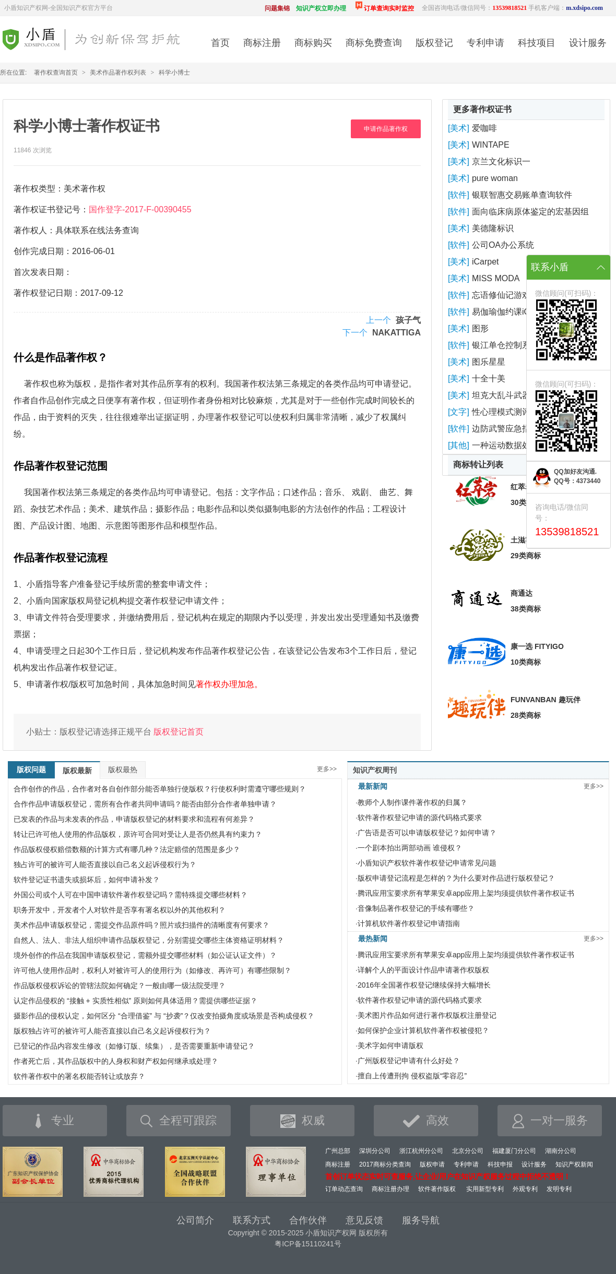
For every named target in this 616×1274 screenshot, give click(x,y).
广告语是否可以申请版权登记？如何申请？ (427, 832)
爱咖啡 (484, 128)
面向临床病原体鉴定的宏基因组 (530, 211)
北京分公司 (467, 1151)
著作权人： (34, 230)
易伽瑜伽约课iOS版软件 (516, 311)
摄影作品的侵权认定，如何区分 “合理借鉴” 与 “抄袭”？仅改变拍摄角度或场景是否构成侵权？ (164, 1016)
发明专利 (559, 1189)
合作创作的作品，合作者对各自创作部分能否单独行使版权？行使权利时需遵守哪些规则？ (160, 789)
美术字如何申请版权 (390, 1045)
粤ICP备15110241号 (308, 1244)
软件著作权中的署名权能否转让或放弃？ (79, 1076)
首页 (220, 43)
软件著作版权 (437, 1189)
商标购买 (313, 43)
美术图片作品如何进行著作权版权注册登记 (427, 1015)
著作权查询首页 (56, 72)
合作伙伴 (308, 1220)
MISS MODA (496, 278)
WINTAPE (491, 144)
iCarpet (485, 261)
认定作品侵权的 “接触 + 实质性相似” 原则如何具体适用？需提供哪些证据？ (135, 1000)
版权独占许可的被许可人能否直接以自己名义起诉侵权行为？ (112, 1031)
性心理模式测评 (501, 411)
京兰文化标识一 (501, 161)
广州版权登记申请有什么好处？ (409, 1060)
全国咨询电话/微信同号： (474, 7)
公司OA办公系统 (503, 245)
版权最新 (77, 770)
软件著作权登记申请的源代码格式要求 (420, 817)
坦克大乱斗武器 (501, 395)
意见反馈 (364, 1220)
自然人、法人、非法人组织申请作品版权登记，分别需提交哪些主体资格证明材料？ (149, 940)
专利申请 (485, 43)
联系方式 (251, 1220)
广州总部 (337, 1151)
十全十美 (488, 378)
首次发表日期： (43, 272)
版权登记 (434, 43)
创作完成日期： (43, 251)
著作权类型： (39, 188)
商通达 (521, 593)
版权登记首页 (178, 731)
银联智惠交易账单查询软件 (522, 194)
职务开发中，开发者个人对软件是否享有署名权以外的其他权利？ (120, 910)
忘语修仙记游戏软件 (509, 295)
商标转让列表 (478, 464)
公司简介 (195, 1220)
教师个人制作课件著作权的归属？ (412, 802)
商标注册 (262, 43)
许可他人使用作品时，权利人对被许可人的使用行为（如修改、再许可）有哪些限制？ (152, 970)
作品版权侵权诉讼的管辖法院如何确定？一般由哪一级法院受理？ (120, 985)
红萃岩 (521, 487)
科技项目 (536, 43)
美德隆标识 (493, 228)
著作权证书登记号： (51, 209)
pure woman (495, 178)
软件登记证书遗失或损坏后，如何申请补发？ (87, 879)
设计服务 (588, 43)
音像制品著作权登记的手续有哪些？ (416, 908)
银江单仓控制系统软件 (513, 345)
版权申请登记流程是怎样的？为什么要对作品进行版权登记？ (456, 878)
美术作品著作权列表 (118, 72)
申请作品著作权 (386, 129)
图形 (480, 328)
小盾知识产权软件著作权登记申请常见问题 (427, 863)
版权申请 (432, 1164)
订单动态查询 (344, 1189)
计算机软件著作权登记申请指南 (409, 923)
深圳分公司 (374, 1151)
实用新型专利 (485, 1189)
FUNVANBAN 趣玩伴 (546, 699)
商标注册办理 (390, 1189)
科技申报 (500, 1164)
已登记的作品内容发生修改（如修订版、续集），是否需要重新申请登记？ (134, 1046)
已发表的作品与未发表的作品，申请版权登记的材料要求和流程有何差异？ (134, 819)
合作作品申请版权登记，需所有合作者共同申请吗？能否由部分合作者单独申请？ (145, 804)
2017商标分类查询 (385, 1164)
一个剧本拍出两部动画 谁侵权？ (410, 848)
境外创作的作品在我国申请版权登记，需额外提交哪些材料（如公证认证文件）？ (145, 955)
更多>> (327, 769)
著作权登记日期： (47, 293)
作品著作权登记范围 (61, 466)
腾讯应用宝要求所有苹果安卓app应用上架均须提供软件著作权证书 (466, 893)
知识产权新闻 (574, 1164)
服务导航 (421, 1220)
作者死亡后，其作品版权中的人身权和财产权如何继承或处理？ (116, 1061)
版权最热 (122, 769)
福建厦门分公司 (514, 1151)
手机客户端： (565, 7)
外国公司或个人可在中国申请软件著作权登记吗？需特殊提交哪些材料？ (130, 895)
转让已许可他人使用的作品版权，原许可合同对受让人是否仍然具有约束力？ (138, 834)
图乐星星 (488, 361)
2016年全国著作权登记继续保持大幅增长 (424, 985)
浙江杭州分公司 (421, 1151)
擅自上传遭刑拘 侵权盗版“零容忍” (412, 1076)
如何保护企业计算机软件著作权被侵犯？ (423, 1030)
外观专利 (525, 1189)
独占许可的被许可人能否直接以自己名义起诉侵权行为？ (105, 864)
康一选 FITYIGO (537, 646)
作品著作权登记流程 (61, 557)
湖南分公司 (560, 1151)
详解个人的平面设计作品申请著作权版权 (423, 970)
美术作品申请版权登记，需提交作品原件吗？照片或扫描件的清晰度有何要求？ (141, 925)
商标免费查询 (374, 43)
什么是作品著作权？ (61, 357)
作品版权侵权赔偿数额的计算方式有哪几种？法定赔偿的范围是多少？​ (127, 849)
